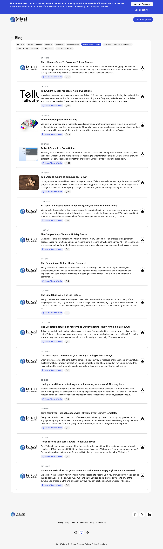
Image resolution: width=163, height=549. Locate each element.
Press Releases (73, 44)
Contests (48, 44)
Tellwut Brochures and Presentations (117, 44)
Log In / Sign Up (143, 19)
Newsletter (60, 44)
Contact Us (101, 523)
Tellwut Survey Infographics (27, 48)
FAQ (92, 523)
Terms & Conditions (79, 523)
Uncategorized (47, 48)
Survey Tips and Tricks (91, 44)
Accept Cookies (142, 4)
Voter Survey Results (64, 48)
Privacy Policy (63, 523)
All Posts (20, 44)
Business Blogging (35, 44)
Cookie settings (142, 10)
